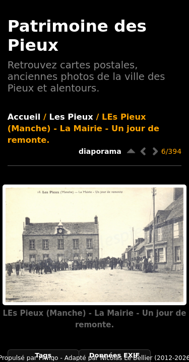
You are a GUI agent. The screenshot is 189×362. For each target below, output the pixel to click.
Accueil (24, 117)
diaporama (100, 151)
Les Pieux (71, 117)
